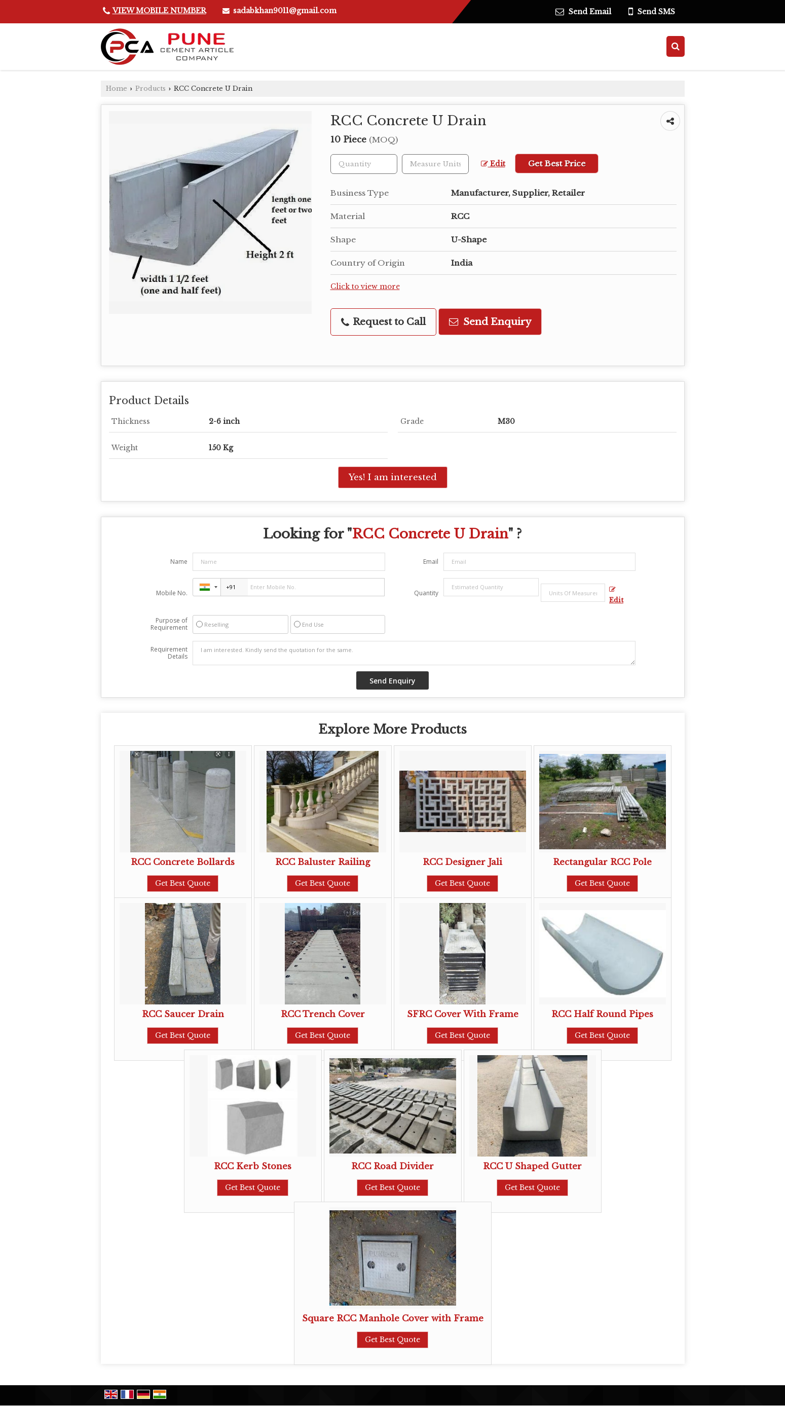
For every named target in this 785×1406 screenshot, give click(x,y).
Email (430, 561)
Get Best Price (556, 163)
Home (116, 88)
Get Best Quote (182, 883)
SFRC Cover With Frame (462, 1014)
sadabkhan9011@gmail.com (285, 10)
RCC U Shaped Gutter (532, 1166)
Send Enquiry (490, 322)
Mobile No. (172, 593)
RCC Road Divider (392, 1166)
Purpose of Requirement (169, 624)
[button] (159, 10)
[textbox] (435, 164)
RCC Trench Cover (323, 1014)
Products (150, 88)
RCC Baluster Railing (322, 862)
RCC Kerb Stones (252, 1166)
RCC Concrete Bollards (183, 862)
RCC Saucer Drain (183, 1014)
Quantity (426, 593)
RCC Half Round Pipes (602, 1014)
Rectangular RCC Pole (602, 862)
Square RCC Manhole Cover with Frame (392, 1318)
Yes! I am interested (393, 477)
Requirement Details (169, 653)
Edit (493, 164)
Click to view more (365, 286)
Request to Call (383, 322)
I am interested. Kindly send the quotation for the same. (414, 653)
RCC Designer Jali (462, 862)
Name (179, 561)
